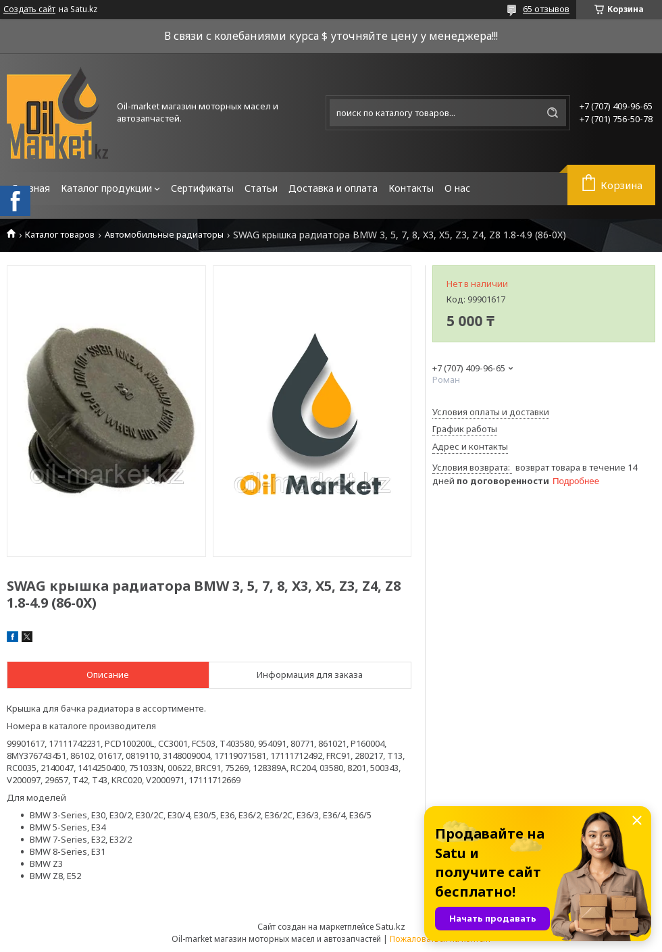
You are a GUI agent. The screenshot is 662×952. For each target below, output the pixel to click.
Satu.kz (390, 926)
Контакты (411, 188)
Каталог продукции (106, 188)
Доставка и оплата (333, 188)
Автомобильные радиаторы (164, 234)
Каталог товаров (60, 234)
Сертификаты (202, 188)
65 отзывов (546, 9)
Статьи (261, 188)
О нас (457, 188)
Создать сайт (29, 9)
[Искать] (552, 112)
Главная (31, 188)
